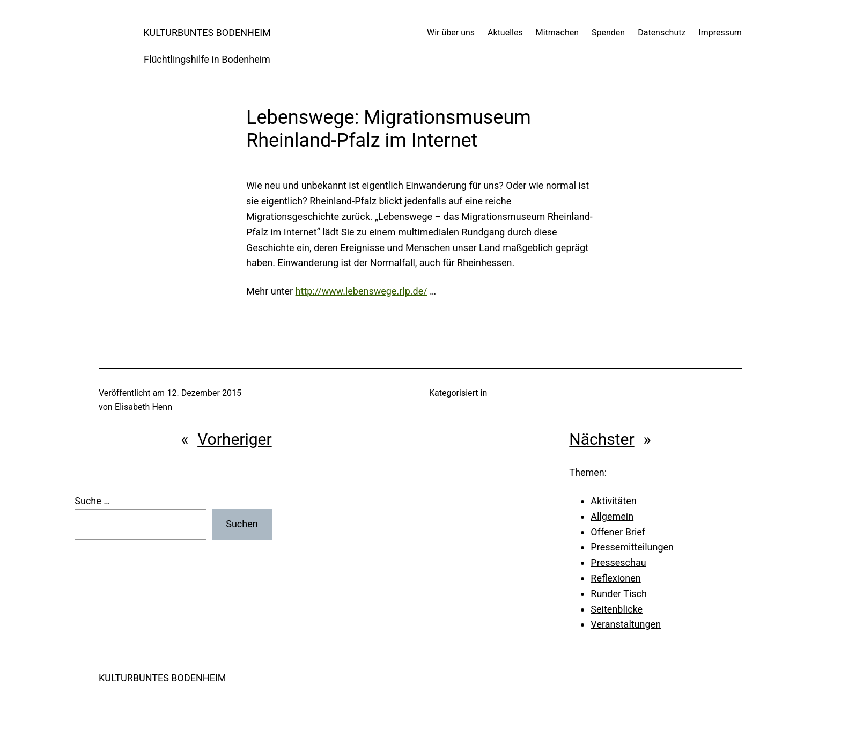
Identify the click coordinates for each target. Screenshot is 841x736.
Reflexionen (615, 578)
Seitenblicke (617, 609)
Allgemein (612, 516)
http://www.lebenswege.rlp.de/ (361, 291)
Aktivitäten (613, 500)
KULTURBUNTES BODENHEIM (207, 32)
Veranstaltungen (626, 624)
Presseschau (618, 562)
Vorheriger (234, 439)
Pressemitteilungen (632, 547)
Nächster (601, 439)
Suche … (92, 500)
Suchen (241, 523)
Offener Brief (618, 532)
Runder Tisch (619, 593)
